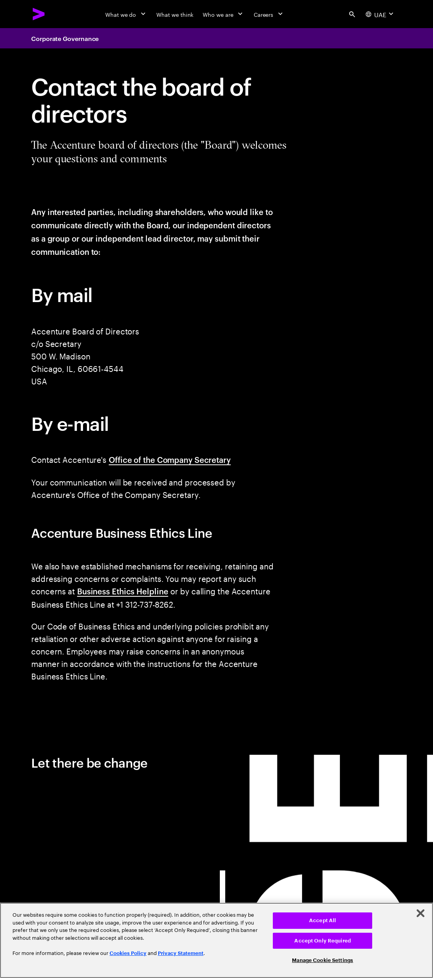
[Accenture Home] (39, 14)
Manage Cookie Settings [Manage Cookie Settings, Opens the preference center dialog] (322, 960)
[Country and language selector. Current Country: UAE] (380, 14)
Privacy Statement (180, 953)
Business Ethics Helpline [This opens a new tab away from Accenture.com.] (122, 590)
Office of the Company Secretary (170, 459)
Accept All (322, 920)
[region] (216, 940)
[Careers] (269, 14)
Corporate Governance (65, 38)
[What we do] (126, 14)
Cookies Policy (128, 953)
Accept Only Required (322, 940)
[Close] (420, 913)
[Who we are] (223, 14)
